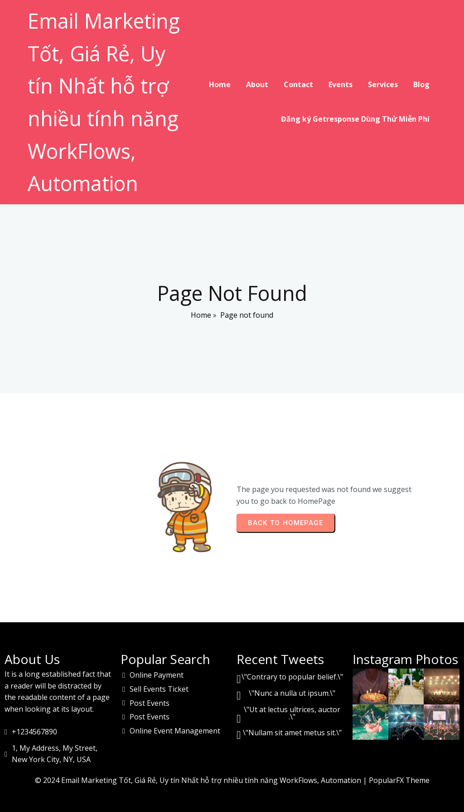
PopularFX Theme (399, 778)
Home (201, 316)
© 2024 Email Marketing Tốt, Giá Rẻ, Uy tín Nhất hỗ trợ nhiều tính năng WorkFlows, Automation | (202, 778)
